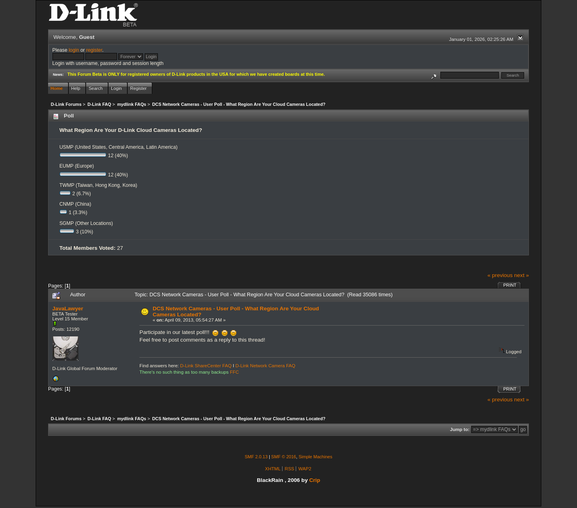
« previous (499, 275)
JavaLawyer (67, 309)
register (94, 50)
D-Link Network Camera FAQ (266, 365)
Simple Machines (315, 456)
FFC (234, 372)
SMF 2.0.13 (256, 456)
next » (521, 275)
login (74, 50)
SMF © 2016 (283, 456)
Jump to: (460, 429)
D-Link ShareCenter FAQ (206, 365)
